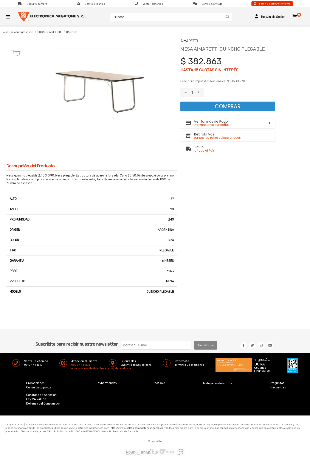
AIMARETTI (189, 41)
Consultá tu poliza (38, 378)
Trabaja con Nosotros (217, 374)
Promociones (35, 373)
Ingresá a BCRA (262, 351)
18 (196, 70)
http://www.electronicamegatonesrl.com (134, 418)
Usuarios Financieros (262, 360)
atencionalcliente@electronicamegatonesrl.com (75, 358)
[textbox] (166, 17)
